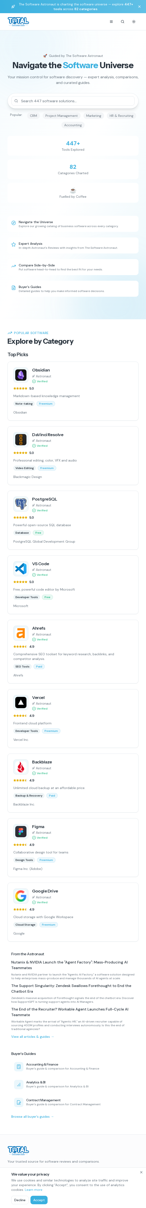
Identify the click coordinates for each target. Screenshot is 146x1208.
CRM (33, 116)
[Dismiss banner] (139, 6)
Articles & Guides (90, 1193)
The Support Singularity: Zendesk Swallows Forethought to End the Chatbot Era (71, 988)
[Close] (141, 1199)
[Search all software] (73, 146)
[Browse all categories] (73, 169)
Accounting (73, 125)
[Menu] (111, 21)
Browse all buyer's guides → (32, 1116)
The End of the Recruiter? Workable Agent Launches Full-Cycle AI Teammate (69, 1012)
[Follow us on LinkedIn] (17, 1170)
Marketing (93, 116)
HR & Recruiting (121, 116)
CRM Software (18, 1193)
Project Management (61, 116)
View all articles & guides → (32, 1036)
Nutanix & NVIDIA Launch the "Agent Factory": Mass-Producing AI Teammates (69, 965)
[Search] (122, 21)
